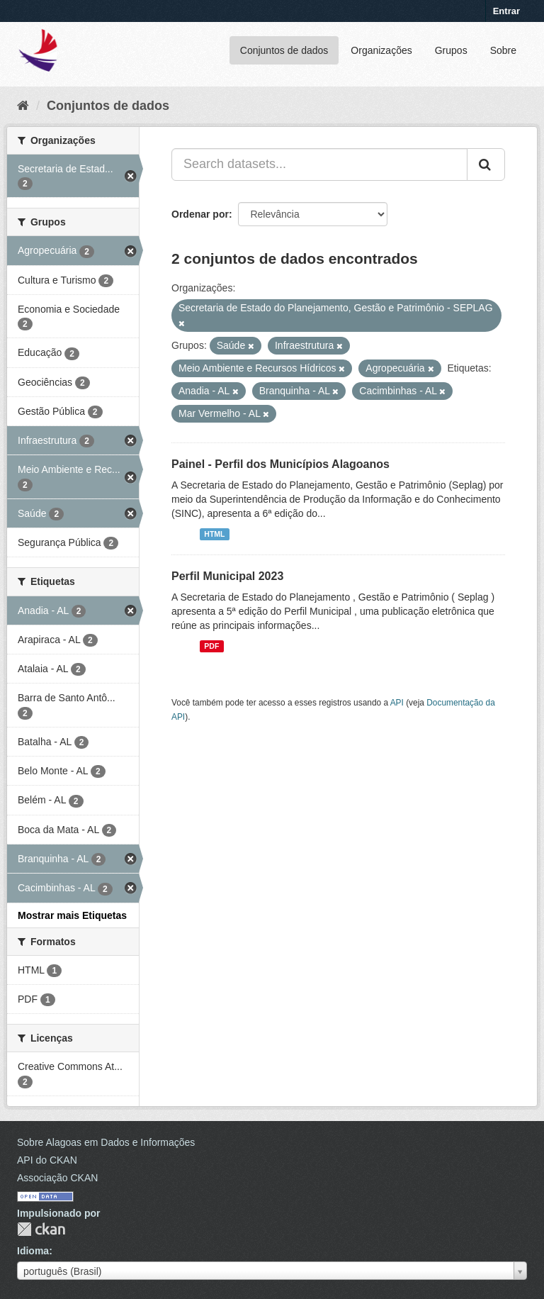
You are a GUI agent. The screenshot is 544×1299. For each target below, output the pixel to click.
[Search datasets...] (319, 164)
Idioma (33, 1250)
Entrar (506, 11)
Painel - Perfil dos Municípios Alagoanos (280, 464)
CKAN (41, 1229)
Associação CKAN (57, 1177)
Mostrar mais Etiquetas (72, 915)
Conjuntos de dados (284, 50)
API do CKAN (47, 1160)
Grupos (451, 50)
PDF (211, 646)
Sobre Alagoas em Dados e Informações (106, 1142)
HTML (214, 534)
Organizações (381, 50)
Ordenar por (200, 214)
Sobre (503, 50)
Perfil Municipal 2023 (227, 576)
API (397, 703)
